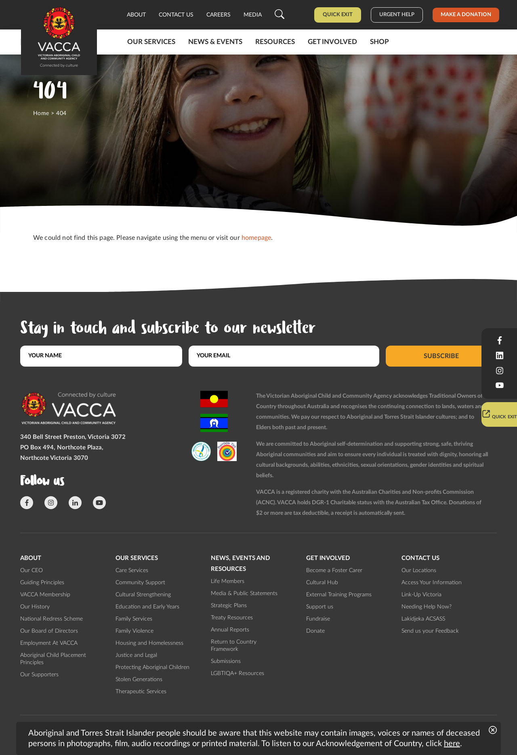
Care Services (132, 570)
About (136, 15)
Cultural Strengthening (143, 595)
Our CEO (31, 570)
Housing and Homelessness (149, 643)
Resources (275, 41)
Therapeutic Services (141, 691)
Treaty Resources (232, 618)
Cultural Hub (322, 582)
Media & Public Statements (244, 593)
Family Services (134, 619)
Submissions (226, 661)
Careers (218, 15)
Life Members (227, 581)
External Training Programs (339, 595)
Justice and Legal (136, 655)
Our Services (151, 41)
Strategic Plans (229, 605)
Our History (35, 607)
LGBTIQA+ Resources (237, 673)
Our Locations (418, 570)
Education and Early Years (147, 607)
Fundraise (318, 619)
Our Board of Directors (49, 631)
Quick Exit (338, 14)
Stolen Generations (139, 679)
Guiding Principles (42, 582)
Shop (379, 41)
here (452, 744)
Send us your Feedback (430, 631)
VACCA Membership (45, 595)
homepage (256, 238)
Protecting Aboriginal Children (152, 667)
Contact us (176, 15)
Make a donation (466, 14)
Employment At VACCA (49, 643)
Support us (319, 607)
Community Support (140, 582)
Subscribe (441, 355)
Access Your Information (431, 582)
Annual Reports (230, 630)
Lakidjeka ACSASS (423, 619)
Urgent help (396, 14)
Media (253, 15)
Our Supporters (39, 674)
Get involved (332, 41)
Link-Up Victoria (421, 595)
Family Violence (134, 631)
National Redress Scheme (51, 619)
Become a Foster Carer (334, 570)
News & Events (215, 41)
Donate (315, 631)
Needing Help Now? (426, 607)
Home (41, 113)
